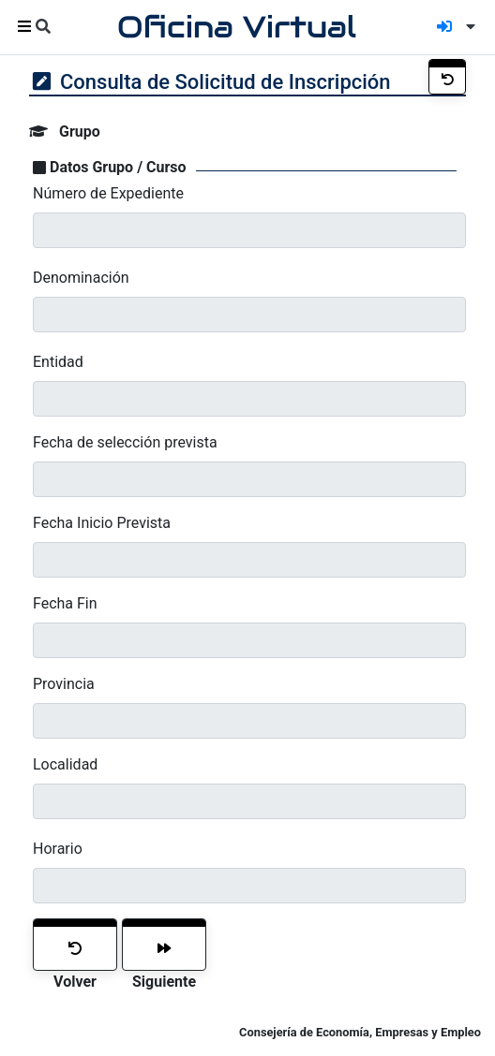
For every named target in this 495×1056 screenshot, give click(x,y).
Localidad (65, 764)
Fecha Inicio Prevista (102, 523)
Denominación (81, 277)
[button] (467, 27)
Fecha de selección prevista (125, 442)
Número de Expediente (108, 193)
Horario (57, 849)
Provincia (64, 684)
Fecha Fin (65, 603)
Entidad (58, 362)
